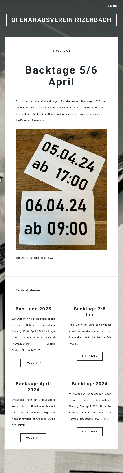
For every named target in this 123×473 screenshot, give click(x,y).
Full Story (33, 362)
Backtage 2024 (90, 383)
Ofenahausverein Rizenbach (61, 19)
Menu (114, 5)
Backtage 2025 (33, 308)
